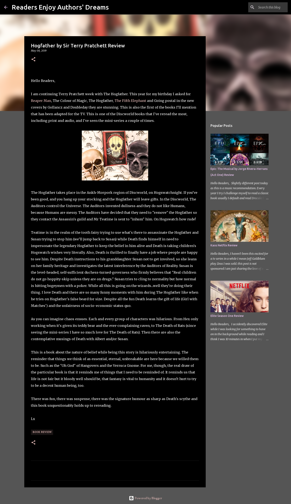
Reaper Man (41, 101)
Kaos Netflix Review (223, 245)
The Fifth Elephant (130, 101)
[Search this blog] (266, 7)
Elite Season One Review (227, 315)
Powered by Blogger (145, 498)
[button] (33, 59)
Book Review (42, 432)
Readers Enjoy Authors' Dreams (60, 7)
